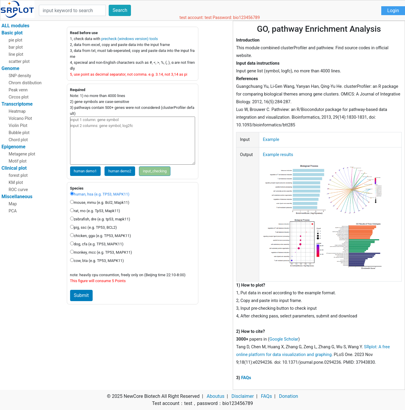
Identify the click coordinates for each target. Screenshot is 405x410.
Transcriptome (17, 104)
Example (271, 139)
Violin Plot (18, 125)
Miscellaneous (16, 196)
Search (120, 10)
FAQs (246, 377)
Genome (10, 68)
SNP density (20, 75)
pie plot (15, 40)
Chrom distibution (25, 82)
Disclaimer (243, 396)
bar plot (16, 47)
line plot (16, 54)
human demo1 (85, 171)
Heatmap (17, 111)
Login (393, 10)
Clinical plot (14, 168)
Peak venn (18, 90)
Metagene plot (22, 154)
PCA (13, 211)
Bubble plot (19, 132)
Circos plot (19, 97)
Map (13, 203)
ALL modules (15, 25)
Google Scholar (283, 339)
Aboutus (215, 396)
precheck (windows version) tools (129, 38)
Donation (288, 396)
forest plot (18, 175)
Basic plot (12, 33)
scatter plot (19, 61)
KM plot (16, 182)
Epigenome (13, 147)
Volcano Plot (20, 118)
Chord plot (18, 139)
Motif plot (17, 161)
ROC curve (18, 189)
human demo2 (119, 171)
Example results (278, 154)
